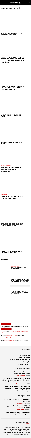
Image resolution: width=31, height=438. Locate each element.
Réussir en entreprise (6, 31)
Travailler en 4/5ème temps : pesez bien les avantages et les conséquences (17, 413)
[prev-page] (2, 300)
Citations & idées (5, 140)
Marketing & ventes (21, 391)
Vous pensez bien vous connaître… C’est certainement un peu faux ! (12, 34)
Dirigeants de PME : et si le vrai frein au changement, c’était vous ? (12, 224)
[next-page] (4, 300)
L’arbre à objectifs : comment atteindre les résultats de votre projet (12, 252)
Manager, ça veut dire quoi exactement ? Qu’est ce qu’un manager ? (16, 407)
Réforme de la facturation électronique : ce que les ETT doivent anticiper (12, 197)
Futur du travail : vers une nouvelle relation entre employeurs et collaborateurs (11, 169)
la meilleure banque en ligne (9, 340)
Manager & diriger (20, 409)
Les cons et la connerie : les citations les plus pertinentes (16, 400)
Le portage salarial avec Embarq (7, 337)
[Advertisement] (15, 312)
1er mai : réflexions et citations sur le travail (11, 143)
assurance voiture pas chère (11, 335)
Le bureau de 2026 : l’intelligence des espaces (11, 116)
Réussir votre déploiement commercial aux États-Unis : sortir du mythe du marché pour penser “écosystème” (13, 87)
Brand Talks (4, 194)
